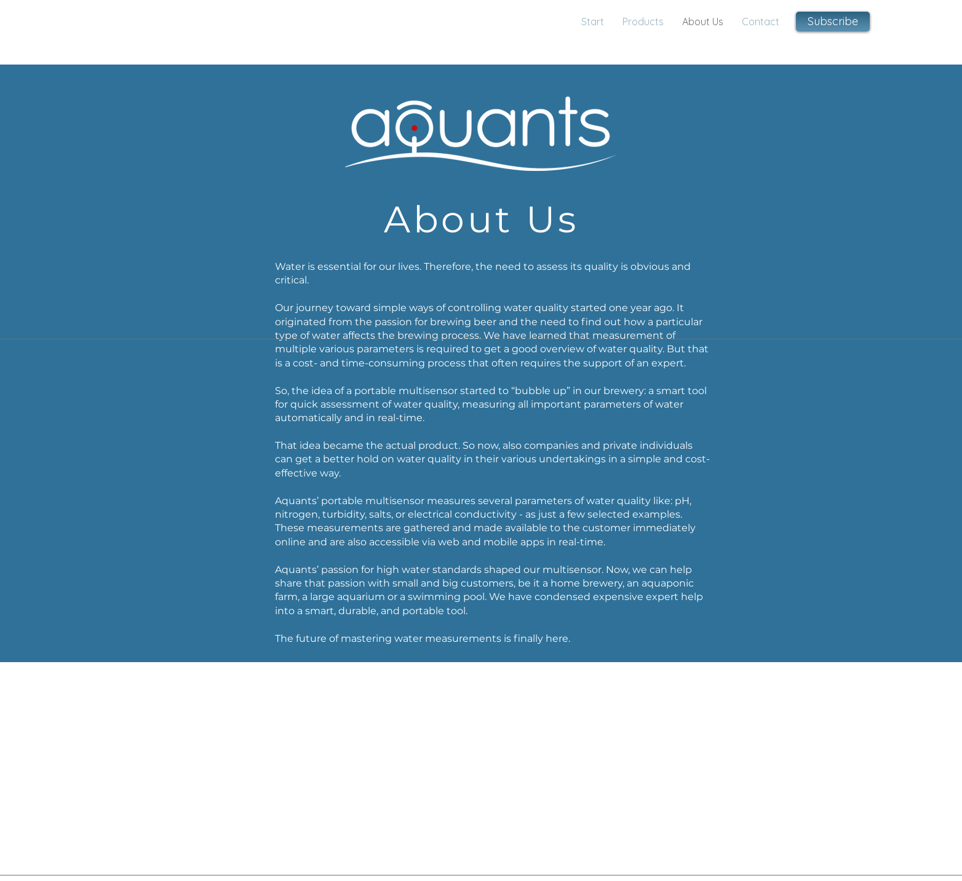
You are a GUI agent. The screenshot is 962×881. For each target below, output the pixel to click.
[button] (833, 21)
